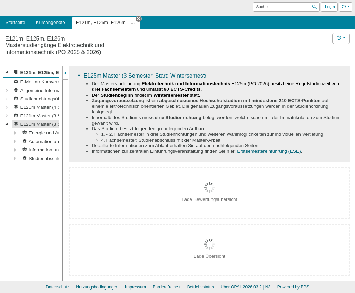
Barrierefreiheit (166, 287)
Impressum (135, 287)
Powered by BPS (293, 287)
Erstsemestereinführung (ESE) (269, 151)
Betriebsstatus (200, 287)
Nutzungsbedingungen (97, 287)
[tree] (31, 115)
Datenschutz (57, 287)
